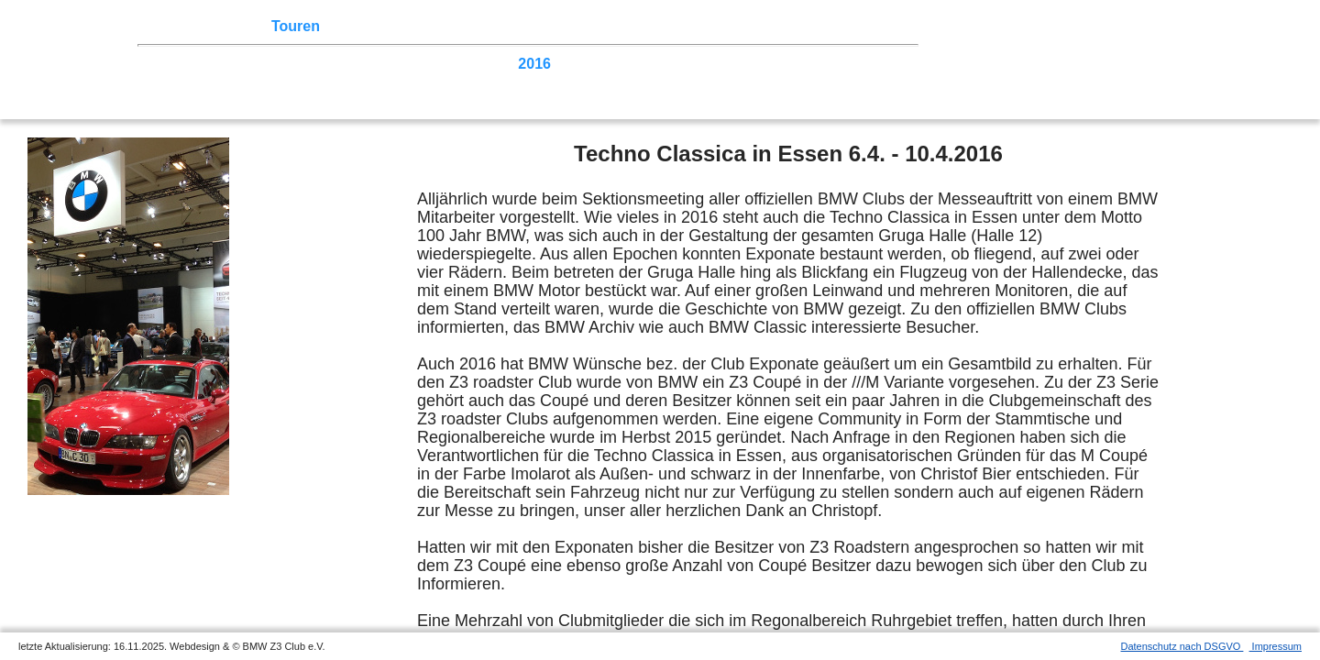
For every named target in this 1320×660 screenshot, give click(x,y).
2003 (325, 81)
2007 (158, 81)
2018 (451, 64)
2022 (284, 64)
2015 (576, 64)
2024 (200, 64)
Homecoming (439, 81)
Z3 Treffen (226, 26)
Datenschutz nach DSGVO (1182, 646)
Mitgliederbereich (805, 26)
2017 (493, 64)
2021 (325, 64)
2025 (158, 64)
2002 (367, 81)
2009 (827, 64)
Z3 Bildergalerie (633, 26)
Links (717, 26)
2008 (869, 64)
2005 (242, 81)
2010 (785, 64)
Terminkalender (383, 26)
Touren (295, 26)
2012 (702, 64)
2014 (618, 64)
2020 (367, 64)
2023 (242, 64)
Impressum (1275, 646)
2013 (660, 64)
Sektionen (481, 26)
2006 (200, 81)
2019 (409, 64)
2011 (743, 64)
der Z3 (547, 26)
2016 (534, 64)
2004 (284, 81)
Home (162, 26)
